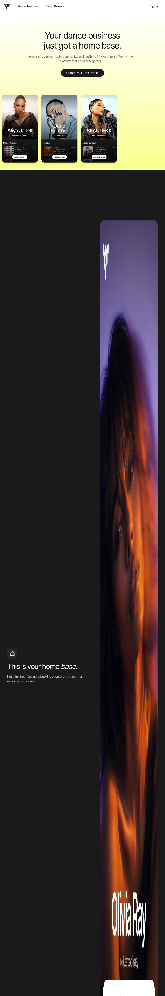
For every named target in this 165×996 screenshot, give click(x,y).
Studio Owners (55, 6)
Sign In (154, 6)
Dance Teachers (28, 6)
